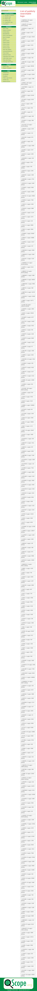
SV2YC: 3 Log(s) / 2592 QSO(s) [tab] (27, 803)
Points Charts (6, 44)
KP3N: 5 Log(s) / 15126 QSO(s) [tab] (27, 514)
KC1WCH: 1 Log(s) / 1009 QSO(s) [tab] (28, 460)
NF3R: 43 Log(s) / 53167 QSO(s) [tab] (27, 632)
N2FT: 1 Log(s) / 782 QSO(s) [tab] (26, 573)
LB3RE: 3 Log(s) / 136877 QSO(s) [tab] (28, 531)
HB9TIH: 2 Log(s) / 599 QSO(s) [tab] (27, 288)
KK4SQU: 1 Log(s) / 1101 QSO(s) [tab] (27, 506)
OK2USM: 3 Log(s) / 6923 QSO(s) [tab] (28, 673)
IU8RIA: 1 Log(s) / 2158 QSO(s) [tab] (27, 355)
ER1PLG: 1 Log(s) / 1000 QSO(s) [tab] (27, 184)
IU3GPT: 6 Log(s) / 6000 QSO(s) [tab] (27, 338)
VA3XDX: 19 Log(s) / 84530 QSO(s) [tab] (26, 816)
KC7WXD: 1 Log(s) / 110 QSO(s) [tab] (27, 464)
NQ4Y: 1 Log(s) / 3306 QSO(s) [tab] (27, 648)
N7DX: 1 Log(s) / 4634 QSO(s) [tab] (27, 611)
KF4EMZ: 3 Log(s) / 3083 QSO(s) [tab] (27, 481)
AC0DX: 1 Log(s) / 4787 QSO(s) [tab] (27, 50)
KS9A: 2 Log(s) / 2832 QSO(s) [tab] (27, 518)
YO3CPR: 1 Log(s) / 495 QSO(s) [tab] (27, 950)
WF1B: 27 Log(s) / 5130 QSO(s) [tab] (27, 925)
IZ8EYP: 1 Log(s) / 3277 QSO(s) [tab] (27, 372)
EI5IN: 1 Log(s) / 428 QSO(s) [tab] (26, 167)
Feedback (5, 76)
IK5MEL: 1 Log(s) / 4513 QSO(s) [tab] (27, 326)
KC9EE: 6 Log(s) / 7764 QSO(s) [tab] (27, 468)
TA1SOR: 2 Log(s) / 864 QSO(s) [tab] (27, 807)
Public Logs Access (7, 77)
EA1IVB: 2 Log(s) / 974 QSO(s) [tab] (27, 138)
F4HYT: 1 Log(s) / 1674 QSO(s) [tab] (27, 217)
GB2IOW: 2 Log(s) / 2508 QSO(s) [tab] (27, 251)
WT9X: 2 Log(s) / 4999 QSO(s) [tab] (27, 933)
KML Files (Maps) (7, 49)
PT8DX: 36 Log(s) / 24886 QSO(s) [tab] (28, 732)
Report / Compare (7, 68)
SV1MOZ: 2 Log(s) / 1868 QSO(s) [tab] (27, 799)
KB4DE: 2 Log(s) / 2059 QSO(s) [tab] (27, 452)
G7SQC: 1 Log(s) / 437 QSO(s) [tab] (27, 246)
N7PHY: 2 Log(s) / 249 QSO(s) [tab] (27, 619)
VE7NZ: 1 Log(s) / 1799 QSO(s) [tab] (27, 841)
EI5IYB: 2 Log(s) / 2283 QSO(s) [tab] (27, 171)
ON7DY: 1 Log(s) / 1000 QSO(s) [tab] (27, 699)
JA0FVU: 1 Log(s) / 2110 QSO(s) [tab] (27, 376)
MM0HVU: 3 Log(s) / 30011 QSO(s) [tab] (26, 565)
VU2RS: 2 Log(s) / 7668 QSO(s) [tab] (27, 853)
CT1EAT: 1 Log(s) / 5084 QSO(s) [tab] (27, 71)
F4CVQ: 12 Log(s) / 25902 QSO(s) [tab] (28, 196)
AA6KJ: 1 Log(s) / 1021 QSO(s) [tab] (27, 45)
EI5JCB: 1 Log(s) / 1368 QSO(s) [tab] (27, 175)
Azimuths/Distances (7, 51)
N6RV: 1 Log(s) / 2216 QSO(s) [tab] (27, 606)
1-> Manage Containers (8, 15)
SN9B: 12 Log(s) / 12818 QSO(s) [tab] (27, 774)
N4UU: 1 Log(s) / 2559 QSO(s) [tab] (27, 598)
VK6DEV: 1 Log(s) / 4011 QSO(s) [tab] (27, 849)
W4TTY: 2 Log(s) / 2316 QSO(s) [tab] (27, 887)
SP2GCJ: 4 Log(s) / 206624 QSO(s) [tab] (26, 778)
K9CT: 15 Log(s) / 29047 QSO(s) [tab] (27, 431)
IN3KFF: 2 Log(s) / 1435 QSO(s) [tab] (27, 334)
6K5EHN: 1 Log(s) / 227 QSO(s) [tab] (27, 29)
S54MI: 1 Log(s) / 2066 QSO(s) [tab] (27, 749)
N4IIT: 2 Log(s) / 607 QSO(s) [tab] (26, 590)
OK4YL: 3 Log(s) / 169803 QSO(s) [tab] (28, 678)
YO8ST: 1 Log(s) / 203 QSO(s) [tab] (27, 954)
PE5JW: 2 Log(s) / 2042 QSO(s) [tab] (27, 719)
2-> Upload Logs (7, 17)
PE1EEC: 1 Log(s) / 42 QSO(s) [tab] (27, 715)
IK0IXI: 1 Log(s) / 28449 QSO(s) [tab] (27, 313)
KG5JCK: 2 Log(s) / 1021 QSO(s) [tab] (27, 493)
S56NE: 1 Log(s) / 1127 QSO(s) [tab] (27, 753)
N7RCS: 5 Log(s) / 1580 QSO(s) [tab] (27, 623)
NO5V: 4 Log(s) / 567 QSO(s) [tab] (26, 640)
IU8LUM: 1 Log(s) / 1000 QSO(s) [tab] (27, 351)
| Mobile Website (32, 2)
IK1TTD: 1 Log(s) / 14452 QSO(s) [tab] (27, 322)
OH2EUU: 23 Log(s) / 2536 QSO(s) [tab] (28, 665)
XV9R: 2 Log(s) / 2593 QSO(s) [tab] (27, 946)
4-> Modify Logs (6, 20)
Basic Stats (5, 28)
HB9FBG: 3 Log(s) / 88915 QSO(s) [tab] (28, 280)
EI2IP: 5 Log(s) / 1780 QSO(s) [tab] (27, 163)
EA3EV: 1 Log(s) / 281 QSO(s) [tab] (27, 142)
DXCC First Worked (7, 35)
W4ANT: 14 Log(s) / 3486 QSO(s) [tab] (27, 883)
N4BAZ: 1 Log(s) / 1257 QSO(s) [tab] (27, 581)
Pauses (5, 39)
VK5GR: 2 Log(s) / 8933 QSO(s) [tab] (27, 845)
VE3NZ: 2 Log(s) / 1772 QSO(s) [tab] (27, 833)
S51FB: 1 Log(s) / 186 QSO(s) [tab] (27, 745)
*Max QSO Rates (7, 60)
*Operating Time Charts (8, 56)
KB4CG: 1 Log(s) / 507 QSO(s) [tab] (27, 447)
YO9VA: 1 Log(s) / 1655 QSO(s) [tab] (27, 958)
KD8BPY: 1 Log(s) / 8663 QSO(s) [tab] (27, 472)
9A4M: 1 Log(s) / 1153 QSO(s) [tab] (27, 33)
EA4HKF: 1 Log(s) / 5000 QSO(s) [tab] (27, 146)
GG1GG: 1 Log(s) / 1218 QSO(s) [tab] (27, 259)
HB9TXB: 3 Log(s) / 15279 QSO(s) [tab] (28, 292)
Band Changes (6, 37)
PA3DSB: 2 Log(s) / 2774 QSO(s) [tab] (27, 703)
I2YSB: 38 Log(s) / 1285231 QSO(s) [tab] (26, 305)
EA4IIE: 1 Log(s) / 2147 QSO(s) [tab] (27, 150)
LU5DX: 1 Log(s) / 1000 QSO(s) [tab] (27, 539)
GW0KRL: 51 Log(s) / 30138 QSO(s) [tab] (26, 263)
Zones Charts (6, 46)
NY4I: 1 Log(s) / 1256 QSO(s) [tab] (26, 652)
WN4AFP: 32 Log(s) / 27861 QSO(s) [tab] (26, 929)
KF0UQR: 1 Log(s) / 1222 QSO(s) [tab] (27, 477)
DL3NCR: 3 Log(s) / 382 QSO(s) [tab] (27, 117)
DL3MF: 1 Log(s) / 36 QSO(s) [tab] (26, 112)
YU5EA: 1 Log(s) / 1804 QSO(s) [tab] (27, 966)
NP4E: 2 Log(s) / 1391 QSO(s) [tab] (27, 644)
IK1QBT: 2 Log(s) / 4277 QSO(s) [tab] (27, 318)
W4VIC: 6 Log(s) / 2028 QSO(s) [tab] (27, 891)
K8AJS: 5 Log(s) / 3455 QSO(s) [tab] (27, 418)
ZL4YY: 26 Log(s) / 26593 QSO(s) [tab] (27, 975)
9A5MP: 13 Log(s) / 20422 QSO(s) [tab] (28, 37)
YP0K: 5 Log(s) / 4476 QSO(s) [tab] (27, 962)
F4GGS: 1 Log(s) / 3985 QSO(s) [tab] (27, 209)
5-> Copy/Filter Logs (8, 22)
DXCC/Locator (6, 47)
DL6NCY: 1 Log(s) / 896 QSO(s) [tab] (27, 121)
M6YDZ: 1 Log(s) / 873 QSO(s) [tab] (27, 552)
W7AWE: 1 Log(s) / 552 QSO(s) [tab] (27, 899)
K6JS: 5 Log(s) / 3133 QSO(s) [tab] (27, 401)
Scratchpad (5, 74)
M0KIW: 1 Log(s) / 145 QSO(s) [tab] (27, 544)
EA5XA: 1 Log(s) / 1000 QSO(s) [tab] (27, 154)
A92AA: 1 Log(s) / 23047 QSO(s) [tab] (27, 41)
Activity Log (5, 79)
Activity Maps (6, 32)
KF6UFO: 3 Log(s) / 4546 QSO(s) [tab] (27, 485)
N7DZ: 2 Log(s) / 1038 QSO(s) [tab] (27, 615)
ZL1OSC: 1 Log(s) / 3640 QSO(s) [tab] (27, 971)
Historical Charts (7, 54)
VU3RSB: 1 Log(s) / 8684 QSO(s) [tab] (27, 866)
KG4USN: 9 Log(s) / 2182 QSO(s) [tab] (27, 489)
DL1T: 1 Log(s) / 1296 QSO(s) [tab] (27, 104)
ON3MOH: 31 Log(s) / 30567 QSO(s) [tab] (27, 682)
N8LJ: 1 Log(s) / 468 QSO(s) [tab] (26, 627)
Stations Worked (7, 30)
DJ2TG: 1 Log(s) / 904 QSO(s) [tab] (27, 91)
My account (20, 2)
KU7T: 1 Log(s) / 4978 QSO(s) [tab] (27, 523)
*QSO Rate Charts (7, 58)
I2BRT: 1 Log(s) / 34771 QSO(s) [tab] (27, 301)
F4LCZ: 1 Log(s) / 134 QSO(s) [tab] (27, 221)
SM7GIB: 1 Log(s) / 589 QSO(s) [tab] (27, 770)
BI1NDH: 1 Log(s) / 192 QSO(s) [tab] (27, 58)
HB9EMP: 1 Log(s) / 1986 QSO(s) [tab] (27, 276)
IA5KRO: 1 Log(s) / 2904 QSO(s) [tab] (27, 309)
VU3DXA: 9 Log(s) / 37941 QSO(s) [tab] (28, 858)
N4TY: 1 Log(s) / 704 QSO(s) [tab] (26, 594)
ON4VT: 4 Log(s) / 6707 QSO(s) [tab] (27, 690)
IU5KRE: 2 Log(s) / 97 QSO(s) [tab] (27, 347)
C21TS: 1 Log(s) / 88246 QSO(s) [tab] (27, 66)
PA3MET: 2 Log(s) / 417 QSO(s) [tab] (27, 707)
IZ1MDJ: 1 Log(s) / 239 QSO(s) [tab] (27, 364)
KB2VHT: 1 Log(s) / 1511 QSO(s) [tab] (27, 443)
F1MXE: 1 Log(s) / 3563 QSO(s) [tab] (27, 188)
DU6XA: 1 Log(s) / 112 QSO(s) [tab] (27, 133)
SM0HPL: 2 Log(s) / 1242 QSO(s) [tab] (27, 761)
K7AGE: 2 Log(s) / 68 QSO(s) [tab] (26, 410)
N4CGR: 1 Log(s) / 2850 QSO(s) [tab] (27, 585)
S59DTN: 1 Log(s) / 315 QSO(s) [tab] (27, 757)
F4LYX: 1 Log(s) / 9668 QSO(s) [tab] (27, 225)
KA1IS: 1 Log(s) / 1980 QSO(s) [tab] (27, 435)
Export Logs (6, 66)
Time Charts (6, 53)
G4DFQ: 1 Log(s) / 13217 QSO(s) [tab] (27, 242)
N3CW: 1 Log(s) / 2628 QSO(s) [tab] (27, 577)
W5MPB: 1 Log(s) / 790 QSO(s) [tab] (27, 895)
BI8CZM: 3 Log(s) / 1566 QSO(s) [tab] (27, 62)
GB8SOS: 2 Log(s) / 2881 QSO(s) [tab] (27, 255)
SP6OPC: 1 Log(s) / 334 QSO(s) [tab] (27, 782)
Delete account (6, 81)
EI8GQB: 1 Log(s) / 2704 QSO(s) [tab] (27, 179)
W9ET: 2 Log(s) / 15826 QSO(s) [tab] (27, 912)
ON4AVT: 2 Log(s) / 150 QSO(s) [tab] (27, 686)
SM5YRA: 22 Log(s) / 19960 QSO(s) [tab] (26, 765)
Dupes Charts (6, 42)
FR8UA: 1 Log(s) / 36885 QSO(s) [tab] (27, 238)
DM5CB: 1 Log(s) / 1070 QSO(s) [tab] (27, 129)
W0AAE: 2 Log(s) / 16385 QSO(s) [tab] (27, 870)
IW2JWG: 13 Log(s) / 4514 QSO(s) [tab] (28, 359)
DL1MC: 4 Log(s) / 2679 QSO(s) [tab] (27, 100)
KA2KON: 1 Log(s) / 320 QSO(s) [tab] (27, 439)
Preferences (6, 72)
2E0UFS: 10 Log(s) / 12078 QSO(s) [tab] (26, 25)
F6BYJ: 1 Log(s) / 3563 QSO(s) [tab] (27, 230)
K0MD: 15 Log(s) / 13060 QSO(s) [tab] (27, 380)
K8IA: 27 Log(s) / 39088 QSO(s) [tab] (27, 422)
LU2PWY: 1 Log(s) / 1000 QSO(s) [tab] (27, 535)
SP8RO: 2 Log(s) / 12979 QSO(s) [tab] (27, 786)
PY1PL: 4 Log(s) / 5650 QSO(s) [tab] (27, 736)
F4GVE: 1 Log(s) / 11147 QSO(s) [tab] (27, 213)
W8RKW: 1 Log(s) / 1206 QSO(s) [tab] (27, 908)
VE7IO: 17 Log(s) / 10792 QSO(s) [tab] (27, 837)
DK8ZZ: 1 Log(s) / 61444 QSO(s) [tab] (27, 96)
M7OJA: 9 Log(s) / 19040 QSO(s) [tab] (27, 560)
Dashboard (5, 10)
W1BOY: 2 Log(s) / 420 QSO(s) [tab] (27, 874)
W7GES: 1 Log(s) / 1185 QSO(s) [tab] (27, 904)
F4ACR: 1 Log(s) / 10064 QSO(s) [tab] (27, 192)
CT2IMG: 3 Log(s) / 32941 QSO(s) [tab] (28, 75)
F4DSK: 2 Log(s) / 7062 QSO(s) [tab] (27, 200)
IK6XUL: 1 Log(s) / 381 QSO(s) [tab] (27, 330)
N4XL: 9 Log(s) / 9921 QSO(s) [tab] (27, 602)
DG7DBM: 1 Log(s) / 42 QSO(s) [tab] (27, 87)
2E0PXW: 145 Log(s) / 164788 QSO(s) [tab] (27, 20)
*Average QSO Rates (8, 61)
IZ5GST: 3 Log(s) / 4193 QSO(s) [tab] (27, 368)
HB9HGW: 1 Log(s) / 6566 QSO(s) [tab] (28, 284)
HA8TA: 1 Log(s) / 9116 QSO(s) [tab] (27, 267)
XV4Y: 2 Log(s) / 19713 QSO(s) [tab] (27, 937)
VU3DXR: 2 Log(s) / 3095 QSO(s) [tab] (27, 862)
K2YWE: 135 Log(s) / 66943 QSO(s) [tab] (26, 389)
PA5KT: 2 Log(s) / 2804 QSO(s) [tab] (27, 711)
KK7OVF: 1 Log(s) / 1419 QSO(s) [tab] (27, 510)
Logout (25, 2)
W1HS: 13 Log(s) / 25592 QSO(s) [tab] (27, 879)
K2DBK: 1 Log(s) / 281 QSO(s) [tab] (27, 384)
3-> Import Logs (6, 18)
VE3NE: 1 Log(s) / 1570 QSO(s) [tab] (27, 828)
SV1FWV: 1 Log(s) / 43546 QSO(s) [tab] (28, 795)
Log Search (5, 24)
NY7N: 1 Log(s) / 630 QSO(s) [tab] (26, 657)
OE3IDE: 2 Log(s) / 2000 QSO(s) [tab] (27, 661)
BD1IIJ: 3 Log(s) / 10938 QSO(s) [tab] (27, 54)
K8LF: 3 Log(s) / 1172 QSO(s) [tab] (27, 426)
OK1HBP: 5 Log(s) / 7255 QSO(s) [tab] (27, 669)
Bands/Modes (6, 33)
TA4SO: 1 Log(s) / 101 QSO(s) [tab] (27, 812)
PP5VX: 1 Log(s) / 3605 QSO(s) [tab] (27, 724)
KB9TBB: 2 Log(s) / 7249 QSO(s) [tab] (27, 456)
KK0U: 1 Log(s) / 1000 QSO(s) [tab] (27, 502)
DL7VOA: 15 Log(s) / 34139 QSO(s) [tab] (26, 125)
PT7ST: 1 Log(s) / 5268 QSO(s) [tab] (27, 728)
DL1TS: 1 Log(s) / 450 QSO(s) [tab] (27, 108)
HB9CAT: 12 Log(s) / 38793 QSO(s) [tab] (26, 272)
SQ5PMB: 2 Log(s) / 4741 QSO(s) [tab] (28, 791)
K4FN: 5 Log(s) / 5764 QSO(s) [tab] (27, 397)
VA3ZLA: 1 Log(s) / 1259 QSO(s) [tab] (27, 820)
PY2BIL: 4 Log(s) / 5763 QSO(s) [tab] (27, 740)
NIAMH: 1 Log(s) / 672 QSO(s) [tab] (27, 636)
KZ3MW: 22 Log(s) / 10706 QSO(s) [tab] (28, 527)
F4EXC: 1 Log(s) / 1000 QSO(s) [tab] (27, 205)
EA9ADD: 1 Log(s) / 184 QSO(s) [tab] (27, 158)
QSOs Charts (6, 40)
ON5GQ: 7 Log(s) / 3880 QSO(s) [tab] (27, 694)
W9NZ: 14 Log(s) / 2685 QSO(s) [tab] (27, 916)
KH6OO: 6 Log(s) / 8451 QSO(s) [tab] (27, 498)
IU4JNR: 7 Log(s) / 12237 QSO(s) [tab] (27, 343)
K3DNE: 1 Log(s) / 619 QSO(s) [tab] (27, 393)
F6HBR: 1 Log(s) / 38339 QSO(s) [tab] (27, 234)
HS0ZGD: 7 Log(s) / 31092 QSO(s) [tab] (28, 297)
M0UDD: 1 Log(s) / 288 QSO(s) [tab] (27, 548)
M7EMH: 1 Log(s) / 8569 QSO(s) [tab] (27, 556)
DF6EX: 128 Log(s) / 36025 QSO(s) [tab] (26, 83)
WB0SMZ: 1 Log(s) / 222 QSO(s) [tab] (27, 920)
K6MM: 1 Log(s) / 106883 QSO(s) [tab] (27, 406)
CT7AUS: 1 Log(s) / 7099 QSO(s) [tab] (27, 79)
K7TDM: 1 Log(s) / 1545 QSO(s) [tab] (27, 414)
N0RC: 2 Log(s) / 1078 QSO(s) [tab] (27, 569)
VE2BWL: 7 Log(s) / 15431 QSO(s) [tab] (28, 824)
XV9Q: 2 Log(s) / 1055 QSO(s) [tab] (27, 941)
